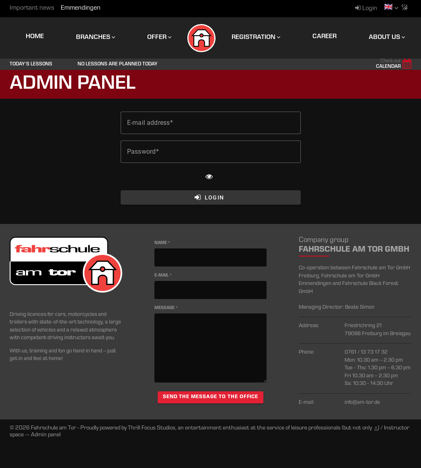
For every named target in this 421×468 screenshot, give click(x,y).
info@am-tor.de (362, 402)
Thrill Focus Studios (151, 428)
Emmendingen (81, 8)
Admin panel (46, 435)
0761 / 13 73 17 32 (366, 352)
